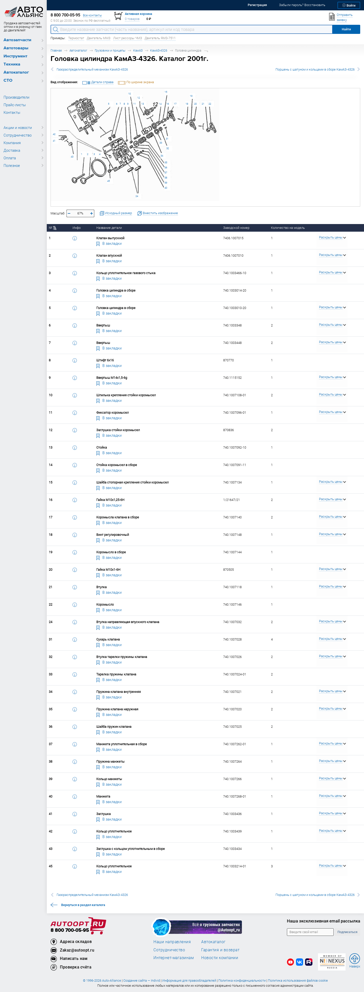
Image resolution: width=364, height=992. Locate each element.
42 (54, 134)
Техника (12, 64)
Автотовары (16, 48)
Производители (16, 97)
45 (108, 181)
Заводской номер (236, 228)
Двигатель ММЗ (98, 38)
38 (166, 177)
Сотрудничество (18, 135)
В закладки (109, 243)
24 (136, 196)
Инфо (77, 228)
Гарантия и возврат (220, 950)
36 (166, 167)
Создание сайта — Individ (141, 980)
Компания (12, 142)
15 (166, 92)
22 (210, 103)
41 (54, 140)
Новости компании (219, 957)
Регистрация (257, 5)
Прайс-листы (15, 104)
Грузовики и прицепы (110, 50)
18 (187, 103)
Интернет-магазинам (173, 957)
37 (166, 172)
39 (166, 182)
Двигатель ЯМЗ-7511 (160, 38)
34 (162, 155)
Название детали (109, 228)
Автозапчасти (17, 40)
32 (167, 148)
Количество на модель (288, 228)
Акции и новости (18, 127)
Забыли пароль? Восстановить (302, 5)
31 (167, 138)
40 (166, 187)
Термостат (76, 38)
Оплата (10, 157)
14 (160, 103)
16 (167, 103)
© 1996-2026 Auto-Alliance (102, 980)
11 (134, 103)
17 (175, 103)
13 (142, 103)
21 (203, 103)
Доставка (12, 150)
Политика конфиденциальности (242, 980)
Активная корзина (138, 14)
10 (129, 93)
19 (191, 96)
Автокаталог (16, 72)
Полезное (12, 165)
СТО (8, 80)
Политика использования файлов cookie (298, 980)
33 (161, 142)
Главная (56, 50)
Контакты (12, 112)
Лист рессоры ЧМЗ (127, 38)
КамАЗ (138, 50)
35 (166, 162)
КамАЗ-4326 (158, 50)
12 (138, 97)
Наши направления (172, 941)
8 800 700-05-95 (70, 930)
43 (72, 156)
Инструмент (15, 56)
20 (195, 103)
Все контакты (92, 15)
